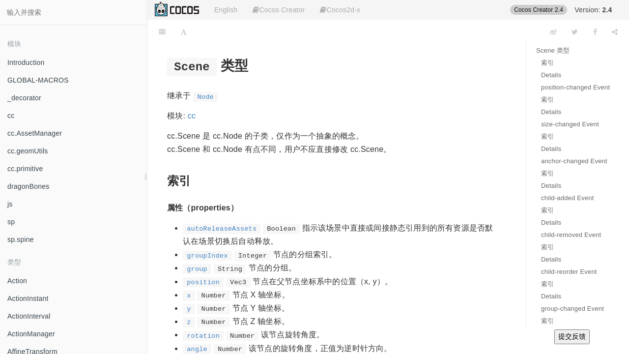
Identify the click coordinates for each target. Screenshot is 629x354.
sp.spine (20, 239)
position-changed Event (575, 87)
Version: (593, 10)
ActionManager (31, 334)
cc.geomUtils (27, 151)
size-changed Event (570, 124)
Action (17, 281)
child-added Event (567, 198)
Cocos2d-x (340, 10)
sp (11, 222)
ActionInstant (28, 298)
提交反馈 (572, 336)
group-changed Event (572, 308)
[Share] (614, 32)
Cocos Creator (279, 10)
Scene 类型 (553, 50)
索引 (547, 62)
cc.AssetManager (34, 133)
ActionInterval (29, 316)
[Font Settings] (183, 32)
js (10, 204)
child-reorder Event (569, 271)
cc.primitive (25, 169)
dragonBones (28, 186)
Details (551, 75)
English (225, 10)
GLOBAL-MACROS (38, 80)
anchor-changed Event (574, 161)
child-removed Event (571, 234)
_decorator (24, 98)
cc (10, 115)
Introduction (26, 62)
